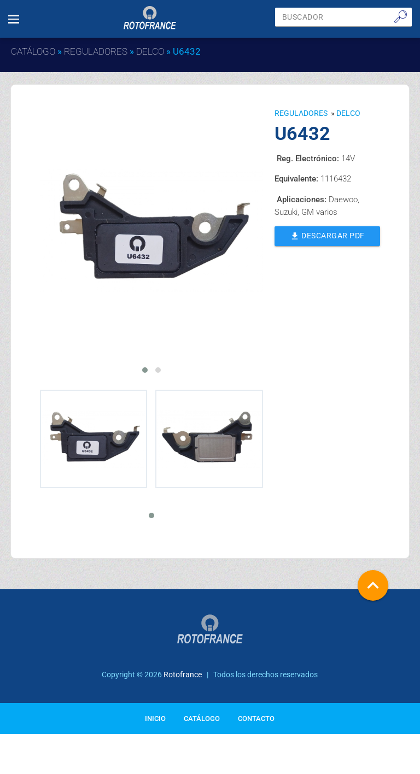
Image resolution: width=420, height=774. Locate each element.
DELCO (150, 51)
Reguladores (95, 51)
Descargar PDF (327, 235)
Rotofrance (183, 674)
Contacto (256, 718)
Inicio (155, 718)
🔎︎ (401, 16)
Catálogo (33, 51)
